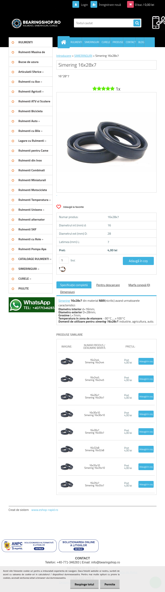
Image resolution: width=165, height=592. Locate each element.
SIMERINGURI (92, 42)
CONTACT (131, 42)
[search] (136, 23)
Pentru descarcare (108, 285)
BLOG (141, 42)
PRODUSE (118, 42)
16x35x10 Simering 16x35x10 (94, 466)
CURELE (106, 42)
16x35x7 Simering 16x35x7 (94, 484)
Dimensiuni (67, 292)
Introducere (63, 55)
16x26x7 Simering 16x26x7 (94, 396)
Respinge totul (83, 584)
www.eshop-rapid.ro (44, 509)
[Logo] (35, 23)
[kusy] (64, 260)
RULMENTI (76, 42)
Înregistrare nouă (109, 4)
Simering (64, 300)
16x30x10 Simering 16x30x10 (94, 414)
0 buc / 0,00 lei (144, 4)
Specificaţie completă (74, 285)
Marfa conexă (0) (139, 285)
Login (84, 4)
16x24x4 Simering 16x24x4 (94, 361)
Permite (109, 584)
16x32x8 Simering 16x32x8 (94, 449)
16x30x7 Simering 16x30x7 (94, 431)
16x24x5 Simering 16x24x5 (94, 378)
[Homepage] (64, 42)
